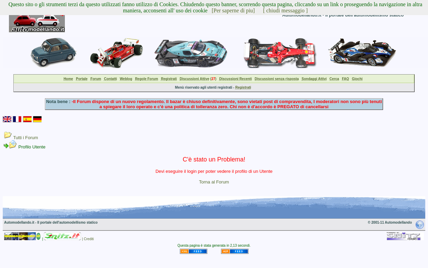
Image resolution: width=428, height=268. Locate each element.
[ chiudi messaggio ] (285, 10)
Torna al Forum (214, 182)
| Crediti (88, 239)
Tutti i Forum (25, 137)
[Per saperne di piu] (233, 10)
